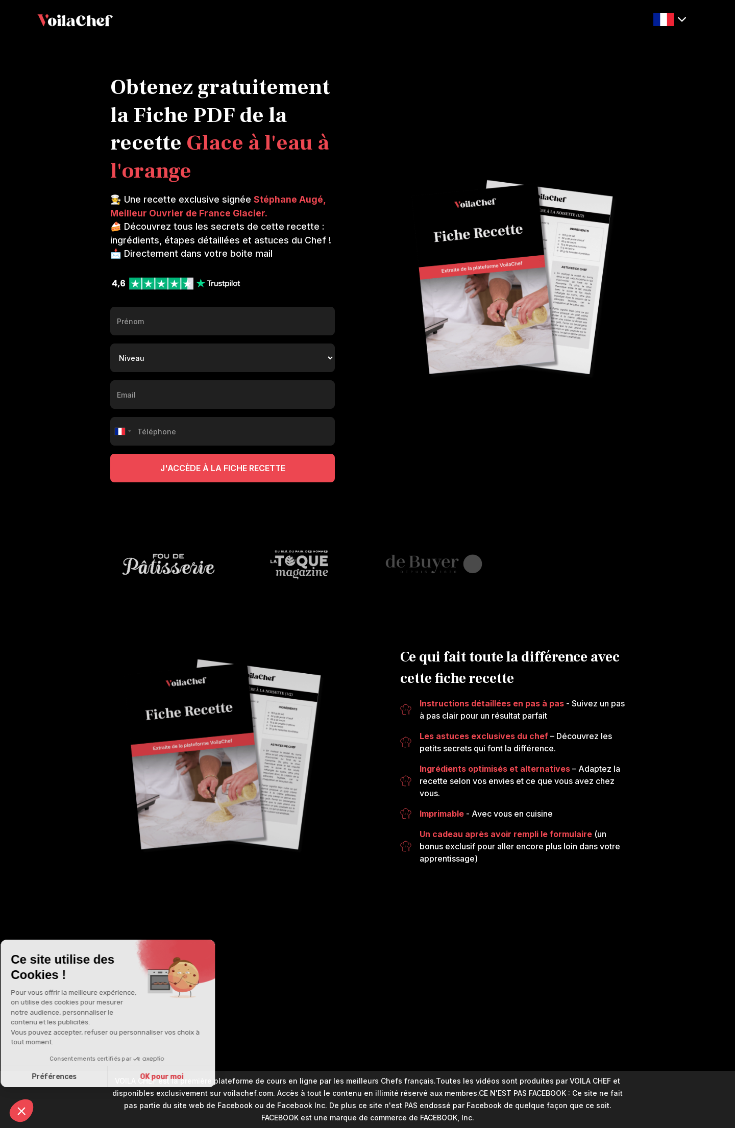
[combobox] (122, 431)
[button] (669, 20)
